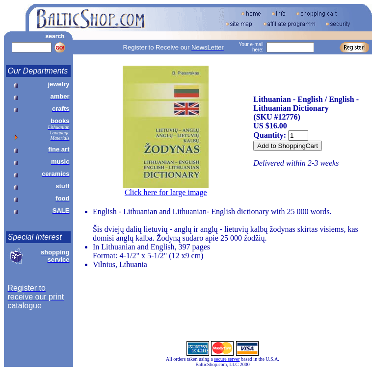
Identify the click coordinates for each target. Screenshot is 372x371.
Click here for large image (166, 192)
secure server (226, 359)
